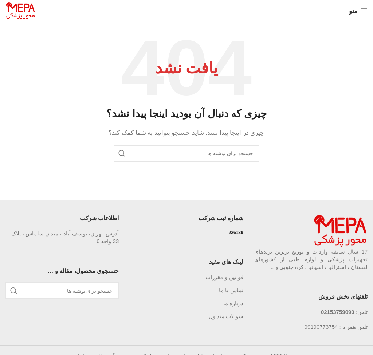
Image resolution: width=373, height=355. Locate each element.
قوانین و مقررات (224, 277)
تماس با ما (231, 290)
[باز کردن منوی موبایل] (358, 11)
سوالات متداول (226, 316)
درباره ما (233, 303)
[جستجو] (186, 153)
